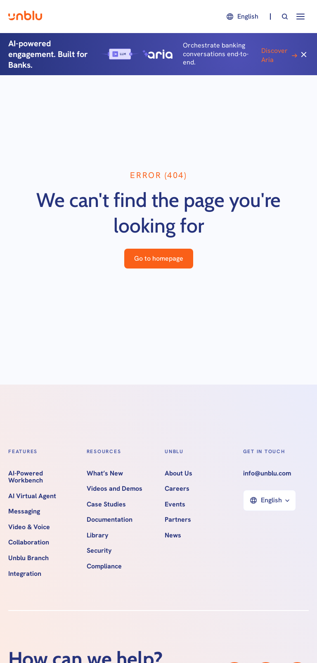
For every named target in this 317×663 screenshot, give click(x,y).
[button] (241, 16)
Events (175, 504)
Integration (24, 573)
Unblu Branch (28, 558)
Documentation (109, 519)
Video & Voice (29, 527)
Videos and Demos (114, 488)
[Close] (304, 54)
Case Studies (106, 504)
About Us (178, 473)
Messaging (24, 511)
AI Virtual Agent (32, 496)
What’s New (105, 473)
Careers (177, 488)
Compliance (104, 566)
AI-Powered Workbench (25, 477)
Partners (178, 519)
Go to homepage (158, 258)
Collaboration (28, 542)
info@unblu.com (267, 473)
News (173, 535)
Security (99, 550)
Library (98, 535)
